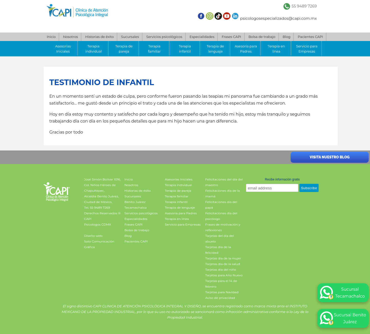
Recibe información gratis (282, 179)
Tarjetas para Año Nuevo (224, 275)
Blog (286, 37)
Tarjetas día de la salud (222, 264)
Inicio (51, 37)
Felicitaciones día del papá (221, 204)
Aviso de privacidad (220, 298)
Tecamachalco (135, 207)
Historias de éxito (99, 37)
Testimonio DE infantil (101, 82)
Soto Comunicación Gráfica (99, 244)
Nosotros (70, 37)
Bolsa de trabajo (261, 37)
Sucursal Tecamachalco (342, 293)
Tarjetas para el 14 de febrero (221, 283)
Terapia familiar (154, 48)
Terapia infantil (185, 48)
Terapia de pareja (124, 48)
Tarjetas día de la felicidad (218, 250)
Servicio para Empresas (306, 48)
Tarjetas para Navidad (221, 292)
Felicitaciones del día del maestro (224, 182)
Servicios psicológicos (164, 37)
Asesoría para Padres (246, 48)
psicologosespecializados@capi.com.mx (278, 18)
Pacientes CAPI (310, 37)
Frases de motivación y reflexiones (222, 227)
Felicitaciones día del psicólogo (221, 216)
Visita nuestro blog (329, 157)
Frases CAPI (231, 37)
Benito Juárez (134, 202)
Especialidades (202, 37)
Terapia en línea (276, 48)
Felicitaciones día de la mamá (222, 193)
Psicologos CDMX (97, 224)
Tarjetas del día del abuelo (219, 238)
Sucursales (130, 37)
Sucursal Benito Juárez (343, 318)
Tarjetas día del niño (220, 269)
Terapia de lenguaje (215, 48)
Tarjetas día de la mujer (223, 258)
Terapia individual (93, 48)
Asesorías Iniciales (63, 48)
